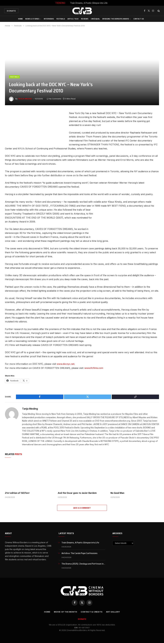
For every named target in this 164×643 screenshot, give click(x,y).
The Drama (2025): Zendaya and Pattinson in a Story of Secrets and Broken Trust (83, 563)
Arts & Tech (72, 18)
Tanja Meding (25, 99)
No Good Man (117, 492)
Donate (11, 11)
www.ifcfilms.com (93, 367)
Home (20, 18)
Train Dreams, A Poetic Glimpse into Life (88, 3)
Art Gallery (113, 611)
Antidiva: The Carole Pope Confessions (79, 553)
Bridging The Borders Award (115, 18)
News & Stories (32, 18)
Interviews (49, 18)
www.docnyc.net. (66, 363)
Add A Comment (82, 508)
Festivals (60, 18)
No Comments (54, 99)
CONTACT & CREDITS (91, 611)
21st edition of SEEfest (17, 492)
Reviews (84, 18)
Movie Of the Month (65, 611)
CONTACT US (138, 18)
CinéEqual (95, 18)
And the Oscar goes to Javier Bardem (77, 492)
